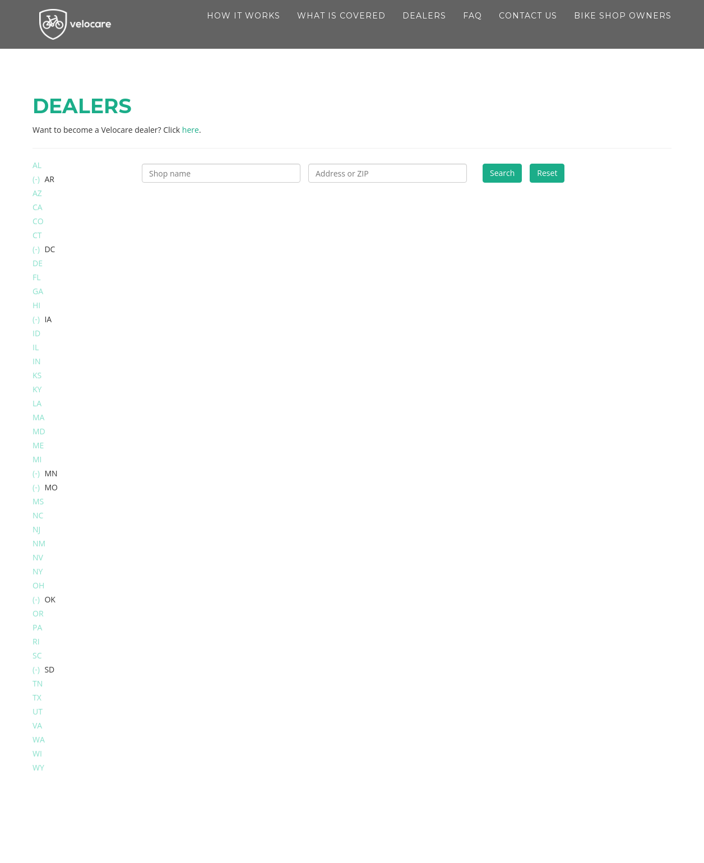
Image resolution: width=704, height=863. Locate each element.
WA (39, 739)
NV (38, 557)
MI (37, 459)
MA (38, 417)
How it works (243, 28)
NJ (36, 529)
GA (38, 291)
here (190, 129)
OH (38, 585)
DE (38, 263)
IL (36, 347)
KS (37, 375)
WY (38, 767)
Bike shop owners (622, 28)
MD (39, 431)
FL (37, 277)
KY (37, 389)
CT (37, 235)
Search (502, 173)
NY (38, 571)
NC (38, 515)
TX (37, 697)
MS (38, 501)
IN (36, 361)
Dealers (424, 28)
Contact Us (528, 28)
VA (37, 725)
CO (38, 221)
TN (38, 683)
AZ (37, 193)
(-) (37, 179)
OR (38, 613)
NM (39, 543)
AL (37, 165)
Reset (547, 173)
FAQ (472, 28)
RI (36, 641)
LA (37, 403)
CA (38, 207)
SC (37, 655)
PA (37, 627)
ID (36, 333)
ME (38, 445)
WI (37, 753)
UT (38, 711)
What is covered (341, 28)
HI (36, 305)
